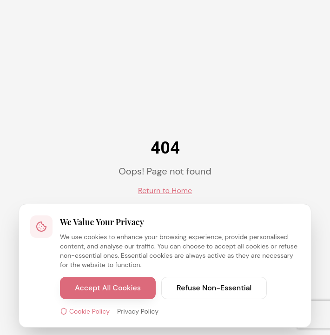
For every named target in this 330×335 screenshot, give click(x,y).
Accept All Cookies (108, 288)
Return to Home (165, 190)
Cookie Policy (85, 311)
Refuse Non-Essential (214, 288)
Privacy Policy (137, 311)
